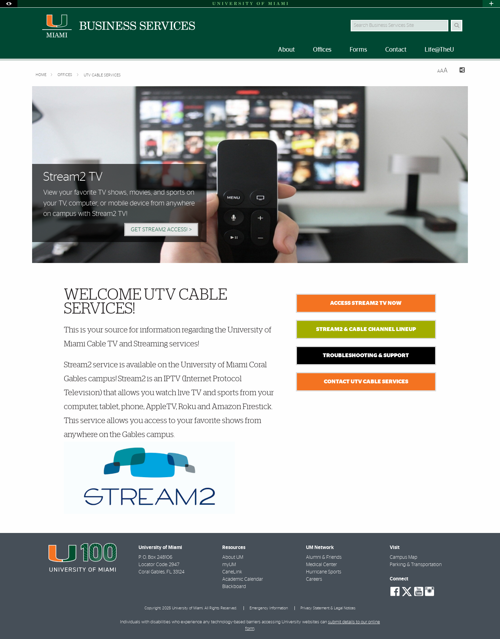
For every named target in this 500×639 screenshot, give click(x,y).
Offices (65, 75)
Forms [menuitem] (358, 50)
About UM (232, 557)
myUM (229, 564)
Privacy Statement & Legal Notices (328, 608)
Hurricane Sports (323, 572)
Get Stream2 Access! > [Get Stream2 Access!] (161, 229)
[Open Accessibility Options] (8, 3)
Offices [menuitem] (322, 50)
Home (41, 75)
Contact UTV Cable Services (366, 381)
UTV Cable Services (102, 75)
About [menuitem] (286, 50)
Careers (314, 579)
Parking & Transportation (416, 564)
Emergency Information (268, 608)
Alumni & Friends (324, 557)
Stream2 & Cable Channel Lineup (366, 329)
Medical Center (321, 564)
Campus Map (403, 557)
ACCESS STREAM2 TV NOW (366, 303)
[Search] (456, 25)
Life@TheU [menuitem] (439, 50)
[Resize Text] (442, 70)
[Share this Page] (459, 71)
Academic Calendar (242, 579)
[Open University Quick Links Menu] (491, 3)
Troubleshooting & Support (366, 355)
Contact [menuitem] (395, 50)
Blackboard (234, 586)
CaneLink (232, 572)
